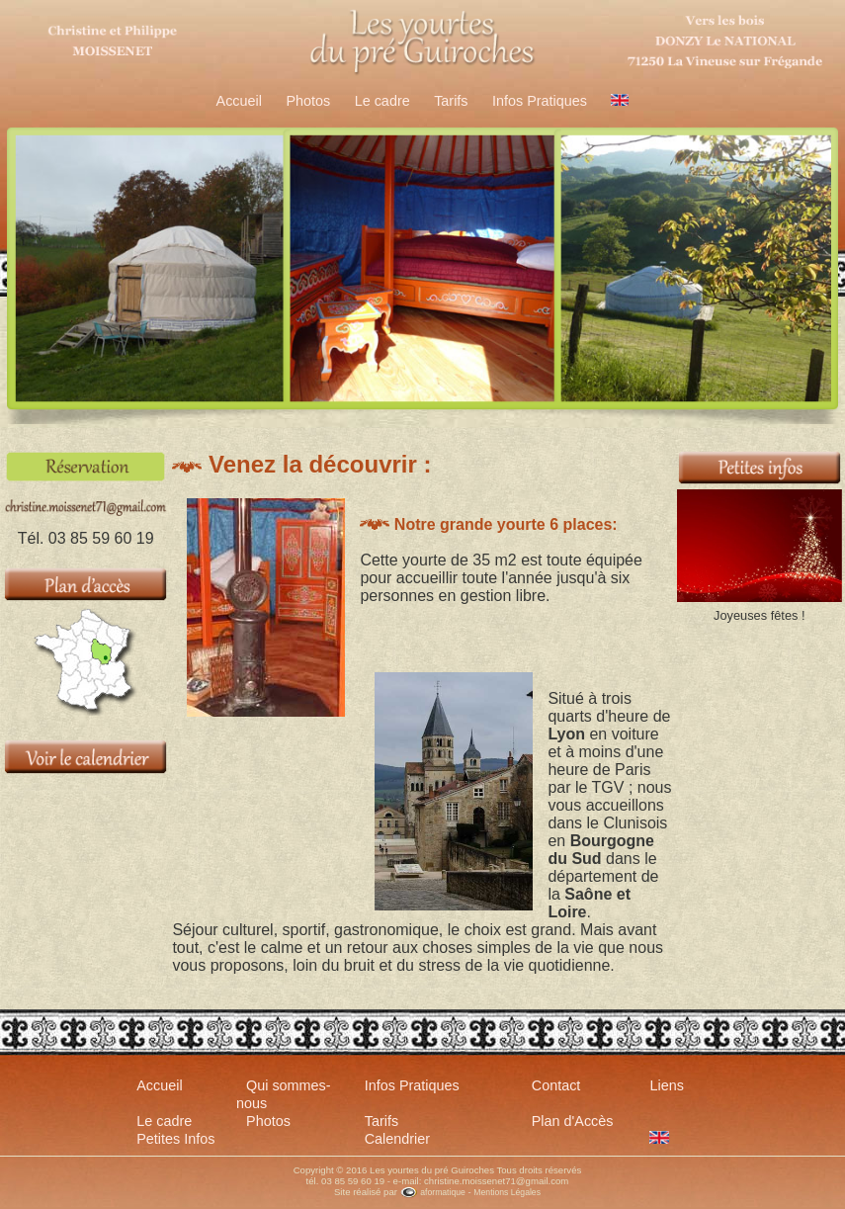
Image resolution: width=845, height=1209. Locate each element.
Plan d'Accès (573, 1121)
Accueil (239, 101)
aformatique (432, 1192)
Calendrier (397, 1139)
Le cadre (382, 101)
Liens (666, 1085)
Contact (556, 1085)
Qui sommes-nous (283, 1094)
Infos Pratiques (539, 101)
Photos (308, 101)
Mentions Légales (507, 1192)
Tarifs (450, 101)
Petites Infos (175, 1139)
